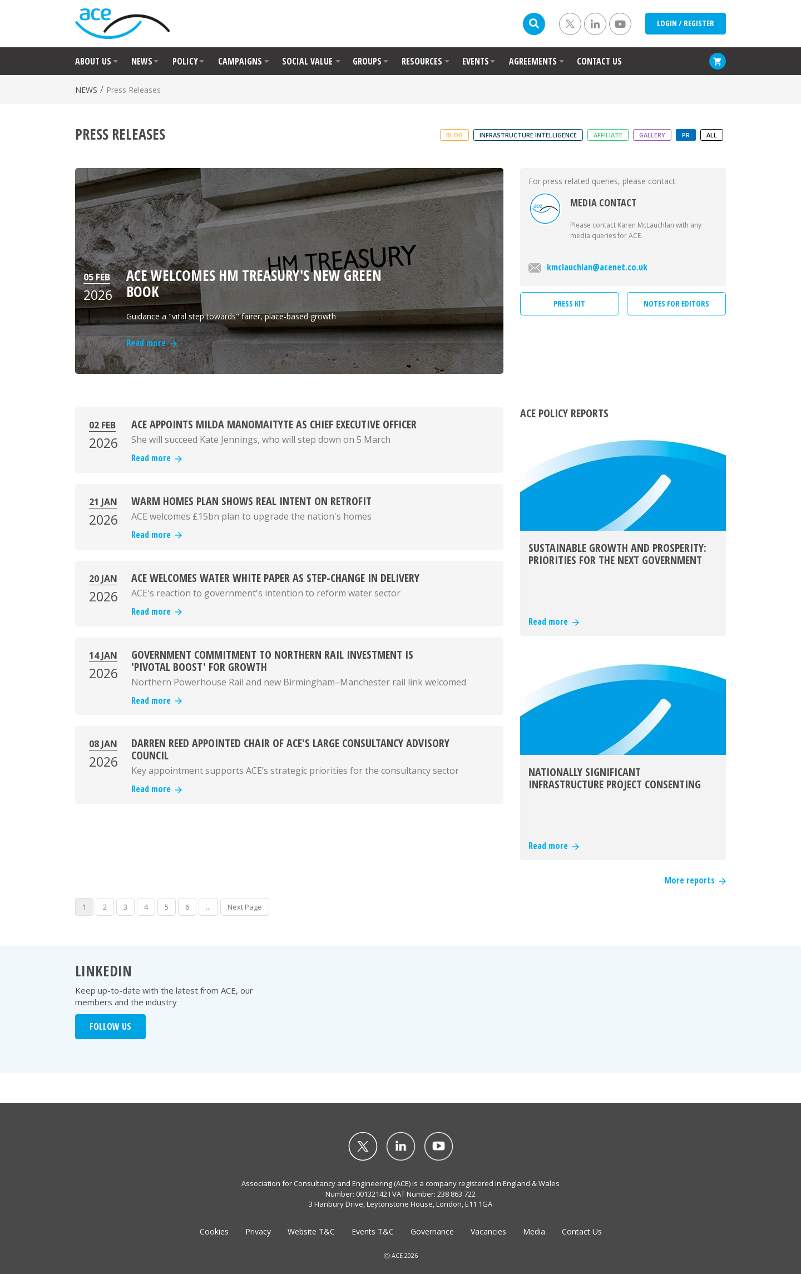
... (208, 907)
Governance (432, 1231)
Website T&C (311, 1231)
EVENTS (475, 61)
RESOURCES (422, 61)
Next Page (245, 907)
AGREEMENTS (533, 61)
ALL (711, 135)
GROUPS (367, 61)
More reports (695, 880)
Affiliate (608, 135)
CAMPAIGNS (240, 61)
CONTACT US (599, 61)
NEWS (141, 61)
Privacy (258, 1231)
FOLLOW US (110, 1026)
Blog (454, 135)
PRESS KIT (569, 303)
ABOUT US (93, 61)
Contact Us (582, 1231)
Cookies (214, 1231)
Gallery (652, 135)
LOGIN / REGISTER (685, 23)
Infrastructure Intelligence (528, 135)
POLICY (185, 61)
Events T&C (373, 1231)
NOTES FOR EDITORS (676, 303)
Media (534, 1231)
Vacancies (488, 1231)
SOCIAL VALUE (307, 61)
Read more (156, 458)
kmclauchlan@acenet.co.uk (587, 267)
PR (686, 135)
